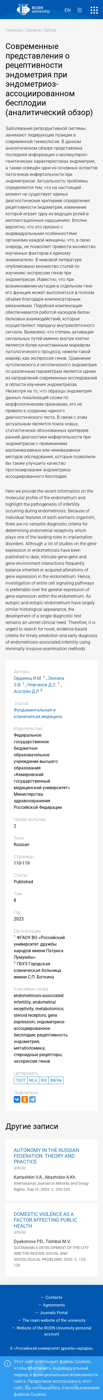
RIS (44, 1080)
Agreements (54, 1305)
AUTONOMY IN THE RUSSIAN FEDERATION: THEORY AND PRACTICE (46, 1156)
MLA (33, 1080)
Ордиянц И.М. (28, 678)
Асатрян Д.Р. (26, 691)
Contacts (54, 1297)
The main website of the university (54, 1320)
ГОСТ (20, 1080)
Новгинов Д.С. (42, 684)
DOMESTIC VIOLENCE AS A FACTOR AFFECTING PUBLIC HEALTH (45, 1220)
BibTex (56, 1080)
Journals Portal (54, 1312)
